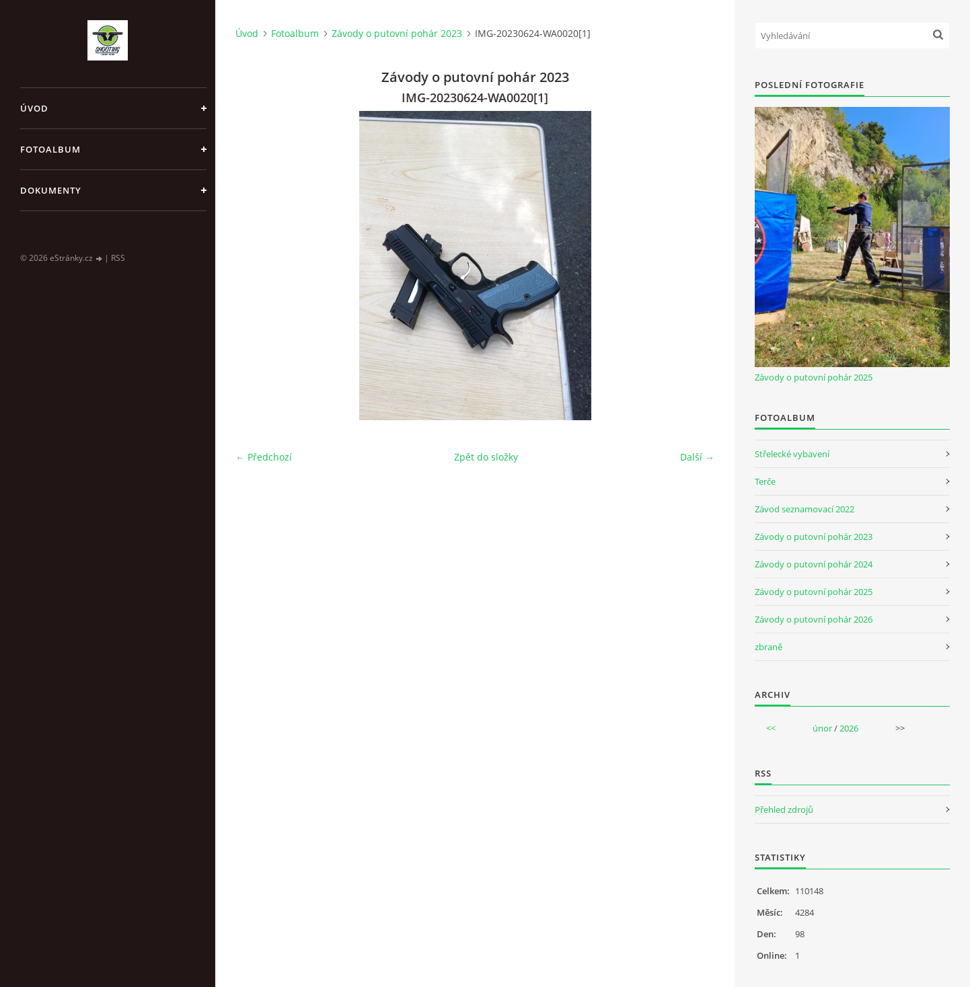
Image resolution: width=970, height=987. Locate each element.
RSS (118, 258)
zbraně (768, 647)
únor (822, 728)
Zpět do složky (486, 456)
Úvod (34, 108)
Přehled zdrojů (784, 809)
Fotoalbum (50, 149)
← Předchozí (263, 456)
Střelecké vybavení (792, 454)
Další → (697, 456)
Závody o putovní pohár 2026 (813, 619)
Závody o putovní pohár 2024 (813, 564)
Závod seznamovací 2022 (804, 509)
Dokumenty (50, 190)
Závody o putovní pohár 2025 (813, 377)
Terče (765, 481)
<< (771, 728)
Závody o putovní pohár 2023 (397, 33)
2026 (849, 728)
